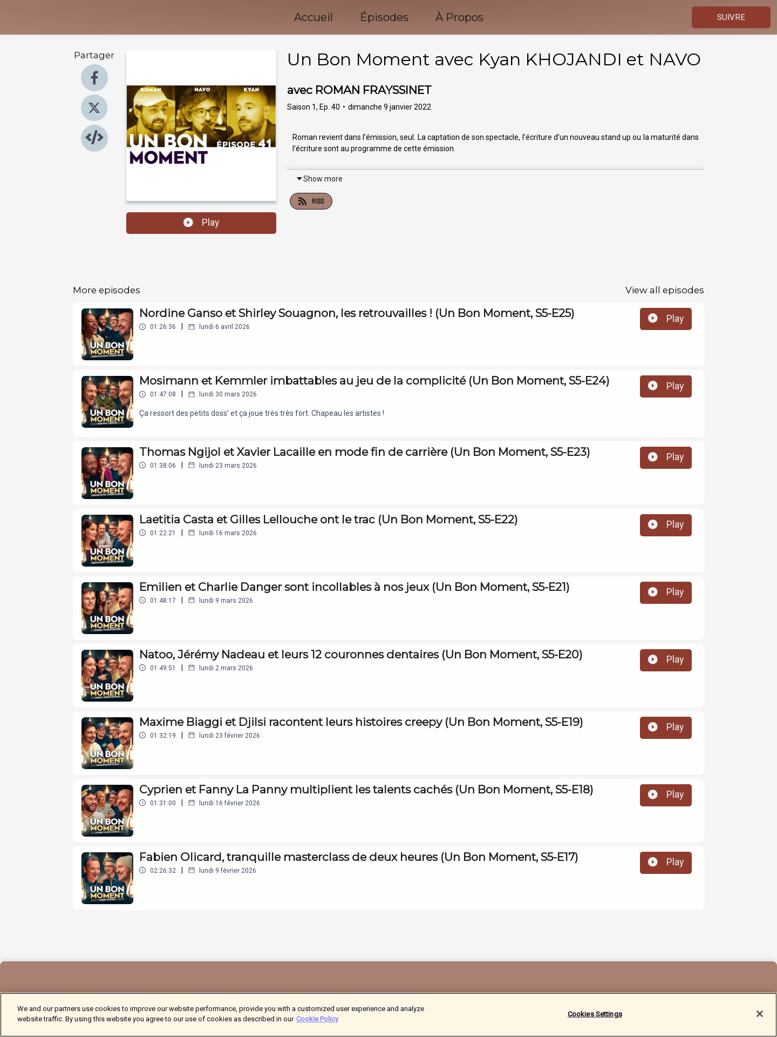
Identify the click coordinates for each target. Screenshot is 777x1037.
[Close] (760, 1023)
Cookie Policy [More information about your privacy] (317, 1029)
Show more (319, 178)
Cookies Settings (595, 1024)
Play (201, 222)
